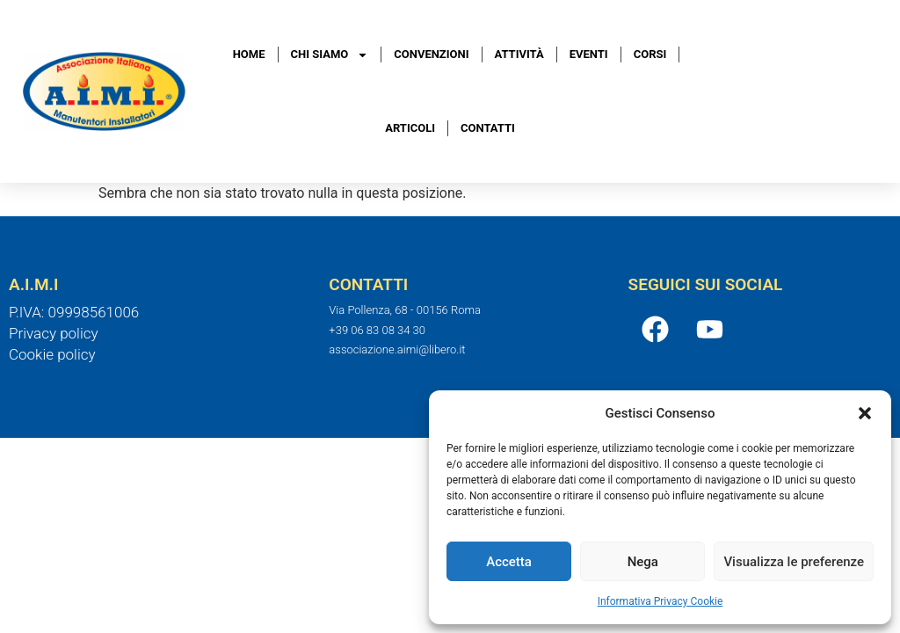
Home (249, 54)
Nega (643, 562)
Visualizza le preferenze (793, 562)
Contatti (488, 128)
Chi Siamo (330, 54)
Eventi (589, 54)
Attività (519, 54)
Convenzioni (431, 54)
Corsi (650, 54)
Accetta (509, 562)
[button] (865, 413)
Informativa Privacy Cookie (660, 601)
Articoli (410, 128)
